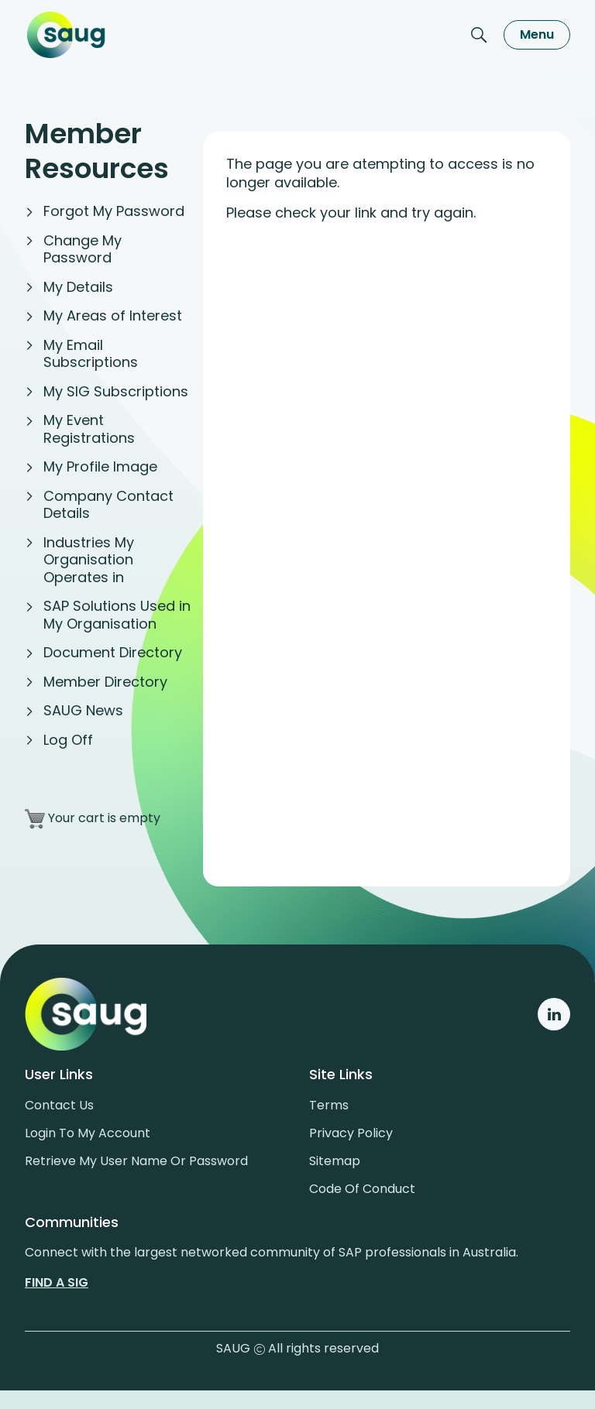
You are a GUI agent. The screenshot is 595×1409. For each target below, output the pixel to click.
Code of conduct (362, 1189)
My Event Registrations (89, 428)
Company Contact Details (108, 504)
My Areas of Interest (112, 315)
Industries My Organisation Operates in (88, 560)
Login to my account (87, 1133)
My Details (78, 287)
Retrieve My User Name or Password (136, 1161)
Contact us (59, 1105)
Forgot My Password (113, 211)
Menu (537, 34)
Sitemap (334, 1161)
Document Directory (112, 652)
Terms (329, 1105)
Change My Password (82, 249)
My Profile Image (100, 466)
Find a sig (56, 1282)
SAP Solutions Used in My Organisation (117, 614)
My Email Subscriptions (90, 353)
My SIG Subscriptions (115, 391)
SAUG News (83, 710)
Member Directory (105, 681)
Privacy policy (351, 1133)
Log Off (68, 739)
